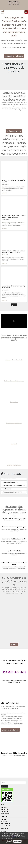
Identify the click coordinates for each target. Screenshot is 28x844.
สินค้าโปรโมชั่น (4, 811)
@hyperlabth (16, 1)
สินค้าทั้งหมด (4, 807)
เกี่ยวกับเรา (4, 819)
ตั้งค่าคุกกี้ (9, 841)
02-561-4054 (16, 4)
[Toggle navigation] (26, 12)
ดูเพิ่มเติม (4, 193)
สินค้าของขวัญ (5, 809)
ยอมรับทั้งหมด (17, 841)
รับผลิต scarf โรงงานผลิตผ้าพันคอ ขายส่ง (14, 381)
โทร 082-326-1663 (14, 672)
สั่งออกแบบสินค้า (5, 813)
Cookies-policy (5, 823)
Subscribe (4, 786)
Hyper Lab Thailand (13, 722)
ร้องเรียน (3, 831)
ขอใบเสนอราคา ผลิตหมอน (14, 56)
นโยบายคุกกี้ (10, 838)
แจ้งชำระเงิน (4, 821)
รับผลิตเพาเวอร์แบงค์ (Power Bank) (14, 360)
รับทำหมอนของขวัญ (14, 131)
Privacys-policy (5, 825)
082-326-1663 (16, 3)
